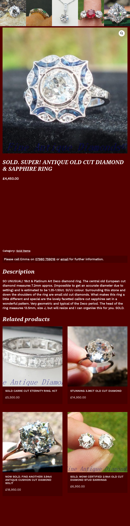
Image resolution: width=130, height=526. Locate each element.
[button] (122, 33)
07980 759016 (45, 259)
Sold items (23, 250)
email (64, 259)
